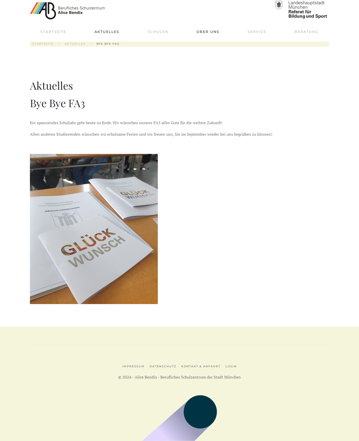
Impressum (133, 366)
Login (231, 366)
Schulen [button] (158, 31)
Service (257, 31)
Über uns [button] (207, 31)
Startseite (53, 31)
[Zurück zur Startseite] (67, 10)
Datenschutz (163, 366)
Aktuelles (106, 31)
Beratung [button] (306, 31)
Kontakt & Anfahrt (200, 366)
